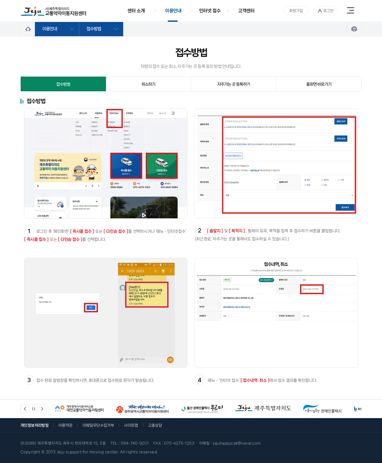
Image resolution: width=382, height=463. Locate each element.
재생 (33, 408)
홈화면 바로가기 (318, 84)
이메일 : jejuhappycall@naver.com (230, 443)
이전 (24, 408)
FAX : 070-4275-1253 (173, 443)
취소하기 (148, 84)
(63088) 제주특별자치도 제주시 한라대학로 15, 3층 (63, 443)
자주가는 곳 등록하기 (233, 84)
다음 (42, 408)
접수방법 (63, 84)
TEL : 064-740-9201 (129, 443)
